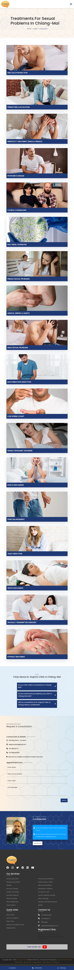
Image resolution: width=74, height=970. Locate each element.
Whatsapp (44, 924)
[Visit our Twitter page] (17, 869)
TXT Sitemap (57, 964)
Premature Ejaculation (13, 883)
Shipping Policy (11, 930)
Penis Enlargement (12, 903)
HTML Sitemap (18, 964)
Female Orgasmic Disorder (46, 897)
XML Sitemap (27, 964)
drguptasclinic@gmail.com (16, 745)
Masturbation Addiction (45, 890)
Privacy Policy (10, 917)
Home (29, 29)
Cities (35, 29)
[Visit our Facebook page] (7, 869)
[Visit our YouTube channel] (32, 869)
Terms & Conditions (12, 920)
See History (38, 844)
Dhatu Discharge (11, 900)
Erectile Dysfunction (12, 880)
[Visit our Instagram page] (13, 869)
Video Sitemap (47, 964)
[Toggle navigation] (71, 4)
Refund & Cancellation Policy (15, 927)
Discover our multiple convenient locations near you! (25, 757)
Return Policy (10, 923)
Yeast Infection (11, 907)
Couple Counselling (12, 893)
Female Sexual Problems (46, 880)
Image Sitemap (37, 964)
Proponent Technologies (64, 962)
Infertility (8, 887)
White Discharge (43, 900)
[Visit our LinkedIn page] (27, 869)
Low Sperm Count (43, 893)
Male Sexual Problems (45, 887)
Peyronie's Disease (12, 890)
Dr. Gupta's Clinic (21, 962)
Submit (63, 801)
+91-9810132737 (12, 749)
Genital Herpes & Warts (45, 883)
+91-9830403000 (13, 753)
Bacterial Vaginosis (12, 897)
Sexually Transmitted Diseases (47, 903)
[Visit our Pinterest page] (22, 869)
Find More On (37, 948)
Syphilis (40, 907)
